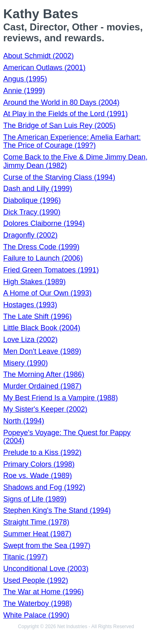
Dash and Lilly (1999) (37, 189)
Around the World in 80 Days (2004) (61, 102)
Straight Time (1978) (36, 522)
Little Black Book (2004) (41, 328)
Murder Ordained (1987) (42, 386)
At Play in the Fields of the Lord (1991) (65, 114)
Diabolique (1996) (32, 200)
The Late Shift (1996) (37, 316)
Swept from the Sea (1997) (46, 546)
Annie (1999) (24, 91)
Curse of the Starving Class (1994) (59, 177)
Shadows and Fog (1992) (44, 487)
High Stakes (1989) (34, 282)
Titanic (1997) (25, 557)
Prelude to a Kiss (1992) (42, 452)
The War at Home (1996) (43, 592)
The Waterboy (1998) (37, 603)
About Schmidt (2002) (38, 56)
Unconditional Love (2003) (45, 569)
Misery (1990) (25, 363)
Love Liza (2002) (30, 340)
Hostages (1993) (30, 305)
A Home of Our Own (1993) (47, 293)
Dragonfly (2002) (30, 235)
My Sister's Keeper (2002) (45, 409)
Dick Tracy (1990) (31, 212)
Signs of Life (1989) (34, 499)
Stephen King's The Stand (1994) (57, 510)
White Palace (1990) (36, 615)
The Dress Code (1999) (41, 247)
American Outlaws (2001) (44, 68)
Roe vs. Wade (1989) (37, 476)
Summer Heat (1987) (37, 534)
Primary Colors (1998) (39, 464)
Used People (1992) (35, 580)
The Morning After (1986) (43, 374)
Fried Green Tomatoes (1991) (51, 270)
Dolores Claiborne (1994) (44, 223)
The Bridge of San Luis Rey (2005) (59, 125)
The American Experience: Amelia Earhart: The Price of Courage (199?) (72, 141)
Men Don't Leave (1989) (42, 351)
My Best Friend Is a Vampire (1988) (60, 398)
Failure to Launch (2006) (43, 258)
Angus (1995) (25, 79)
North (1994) (23, 421)
